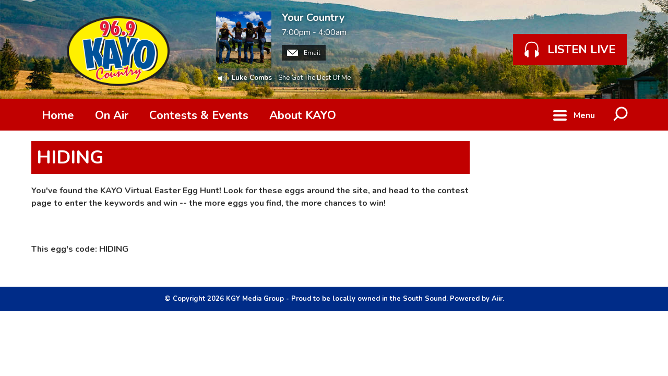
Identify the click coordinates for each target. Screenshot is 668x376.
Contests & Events (198, 115)
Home (58, 115)
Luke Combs (252, 78)
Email (303, 53)
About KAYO (302, 115)
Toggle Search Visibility (621, 115)
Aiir (497, 298)
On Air (111, 115)
